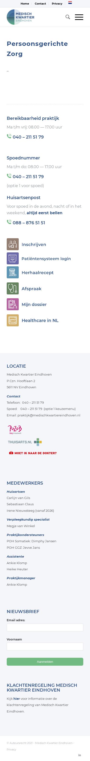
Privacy (57, 3)
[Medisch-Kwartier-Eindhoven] (37, 17)
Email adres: (45, 624)
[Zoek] (65, 17)
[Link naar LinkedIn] (79, 755)
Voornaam (14, 639)
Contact (40, 3)
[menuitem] (25, 3)
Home (25, 3)
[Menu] (76, 17)
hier (16, 698)
